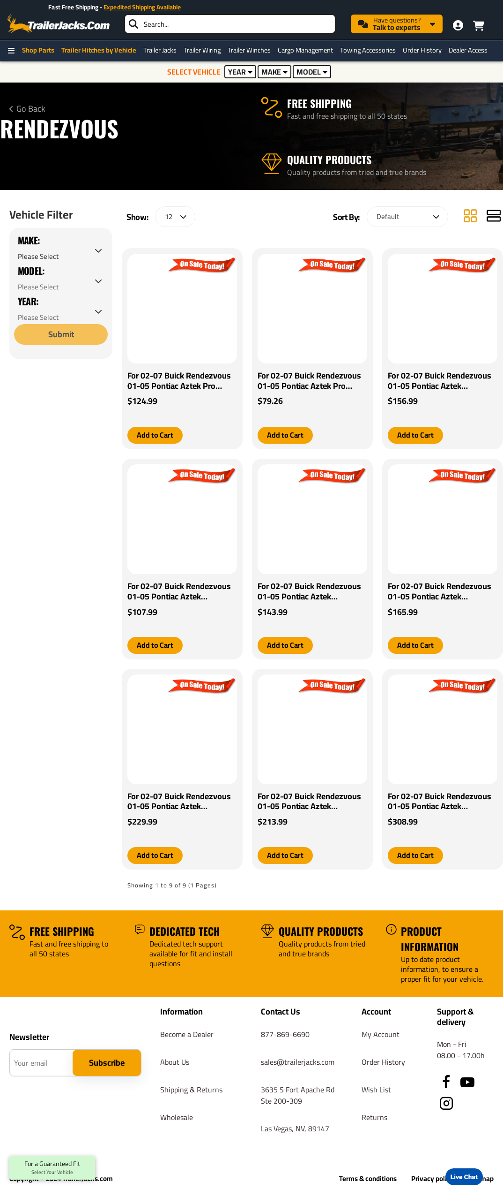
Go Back (30, 108)
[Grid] (470, 217)
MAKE (274, 71)
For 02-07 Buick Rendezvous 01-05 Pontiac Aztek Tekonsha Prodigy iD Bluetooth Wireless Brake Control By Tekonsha (179, 801)
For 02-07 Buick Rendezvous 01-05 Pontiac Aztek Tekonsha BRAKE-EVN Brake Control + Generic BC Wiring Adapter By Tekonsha (439, 381)
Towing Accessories (368, 50)
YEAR (240, 71)
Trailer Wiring (202, 50)
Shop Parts (38, 50)
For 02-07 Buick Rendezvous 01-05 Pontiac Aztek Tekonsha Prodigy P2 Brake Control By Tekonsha (309, 801)
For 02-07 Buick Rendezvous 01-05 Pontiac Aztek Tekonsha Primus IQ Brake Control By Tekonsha (439, 591)
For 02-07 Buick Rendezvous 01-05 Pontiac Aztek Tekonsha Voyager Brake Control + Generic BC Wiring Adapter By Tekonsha (309, 591)
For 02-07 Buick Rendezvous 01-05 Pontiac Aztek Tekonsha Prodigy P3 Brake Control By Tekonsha (439, 801)
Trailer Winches (249, 50)
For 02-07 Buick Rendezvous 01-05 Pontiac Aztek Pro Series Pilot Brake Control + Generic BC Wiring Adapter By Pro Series (180, 381)
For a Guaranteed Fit (52, 1168)
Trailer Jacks (160, 50)
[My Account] (458, 25)
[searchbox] (230, 24)
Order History (422, 50)
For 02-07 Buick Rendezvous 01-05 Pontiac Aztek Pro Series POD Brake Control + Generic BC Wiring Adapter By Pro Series (310, 381)
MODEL (312, 71)
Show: (137, 217)
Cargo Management (305, 50)
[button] (155, 435)
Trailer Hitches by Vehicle (98, 50)
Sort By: (346, 217)
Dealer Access (468, 50)
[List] (493, 217)
